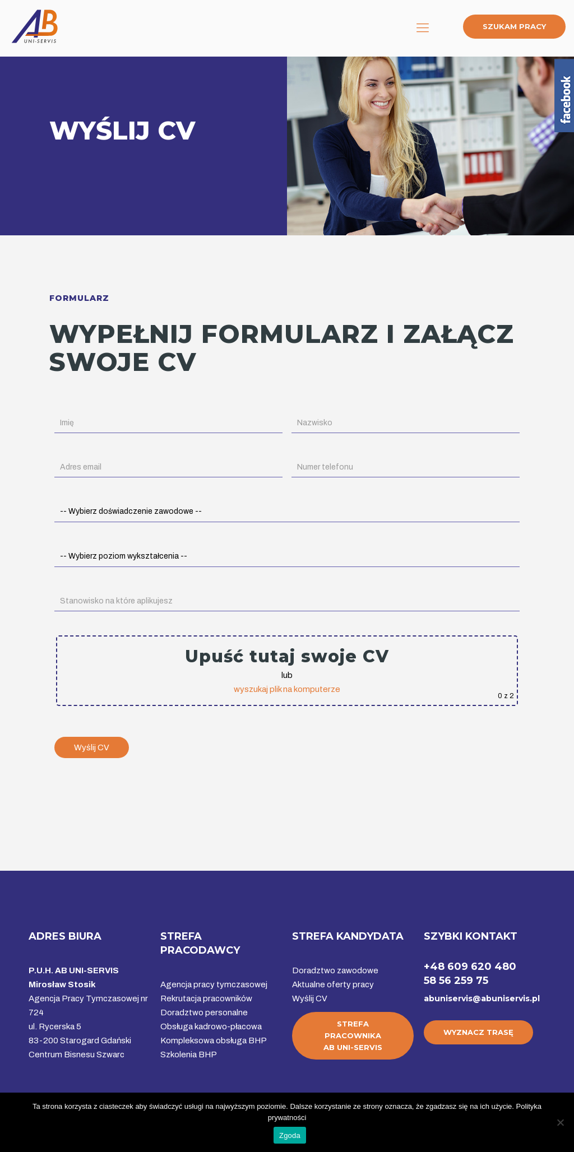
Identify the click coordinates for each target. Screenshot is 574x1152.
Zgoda (289, 1135)
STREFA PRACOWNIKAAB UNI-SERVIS (352, 1035)
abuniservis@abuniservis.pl (482, 998)
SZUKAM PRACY (514, 26)
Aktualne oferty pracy (333, 984)
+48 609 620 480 (470, 966)
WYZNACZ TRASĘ (478, 1032)
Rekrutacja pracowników (206, 998)
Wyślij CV (309, 998)
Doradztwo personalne (204, 1012)
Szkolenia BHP (188, 1054)
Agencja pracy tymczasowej (213, 984)
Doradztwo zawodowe (335, 970)
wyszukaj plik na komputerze (287, 689)
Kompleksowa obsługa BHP (213, 1040)
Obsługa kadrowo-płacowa (211, 1026)
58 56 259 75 (456, 980)
